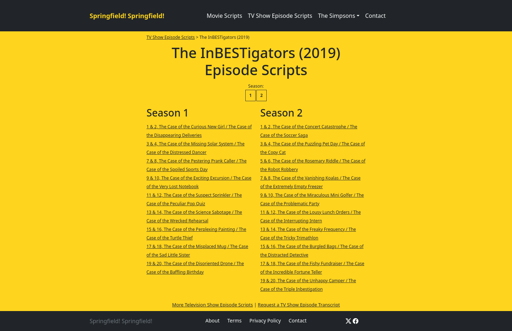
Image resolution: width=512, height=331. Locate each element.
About (213, 320)
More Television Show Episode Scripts (212, 304)
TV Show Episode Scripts (280, 16)
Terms (234, 320)
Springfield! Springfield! (127, 15)
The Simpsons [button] (336, 16)
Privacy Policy (265, 320)
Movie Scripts (224, 16)
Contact (375, 16)
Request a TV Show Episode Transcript (299, 304)
